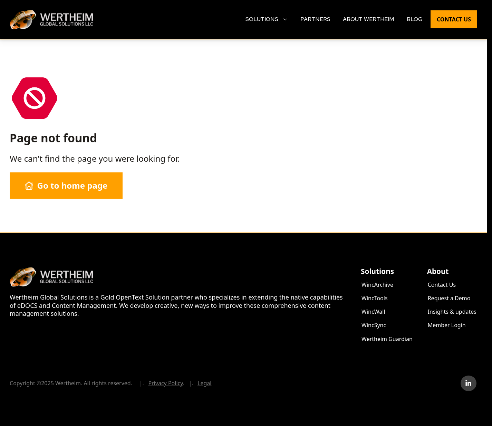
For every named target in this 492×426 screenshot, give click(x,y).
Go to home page (66, 185)
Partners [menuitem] (315, 19)
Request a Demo (449, 298)
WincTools (374, 298)
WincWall (373, 311)
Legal (204, 383)
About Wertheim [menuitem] (368, 19)
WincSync (373, 325)
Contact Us (442, 284)
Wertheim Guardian (387, 339)
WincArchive (377, 284)
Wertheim (22, 13)
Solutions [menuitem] (266, 19)
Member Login (447, 325)
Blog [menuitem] (415, 19)
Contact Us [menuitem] (454, 19)
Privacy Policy (165, 383)
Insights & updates (452, 311)
